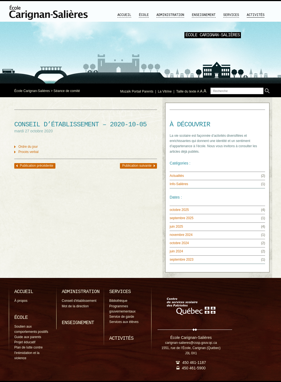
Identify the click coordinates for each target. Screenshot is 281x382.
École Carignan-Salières (32, 91)
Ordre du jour (28, 147)
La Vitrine (165, 91)
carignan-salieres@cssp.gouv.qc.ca (191, 343)
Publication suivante (136, 166)
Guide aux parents (27, 337)
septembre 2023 (181, 259)
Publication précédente (36, 166)
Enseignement (203, 15)
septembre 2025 (181, 218)
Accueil (124, 15)
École (144, 15)
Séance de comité (67, 91)
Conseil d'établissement (79, 301)
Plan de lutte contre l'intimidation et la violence (28, 352)
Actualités (177, 176)
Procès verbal (28, 152)
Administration (170, 15)
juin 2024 (176, 251)
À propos (20, 301)
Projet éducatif (24, 342)
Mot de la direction (75, 306)
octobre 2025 (179, 210)
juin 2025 (176, 226)
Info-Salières (179, 184)
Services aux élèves (124, 322)
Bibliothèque (118, 301)
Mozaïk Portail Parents (136, 91)
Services (231, 15)
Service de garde (121, 317)
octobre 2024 (179, 243)
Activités (256, 15)
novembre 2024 (181, 235)
